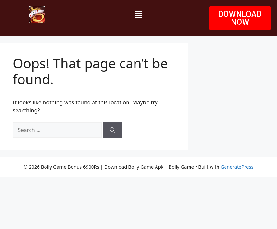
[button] (138, 14)
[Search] (112, 130)
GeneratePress (237, 166)
